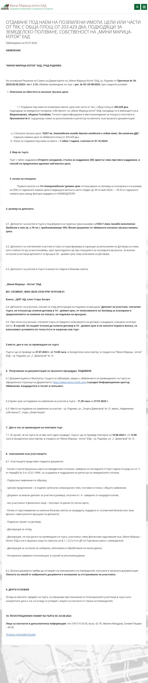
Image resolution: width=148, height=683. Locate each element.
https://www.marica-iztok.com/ (70, 382)
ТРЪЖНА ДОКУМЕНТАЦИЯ (20, 634)
